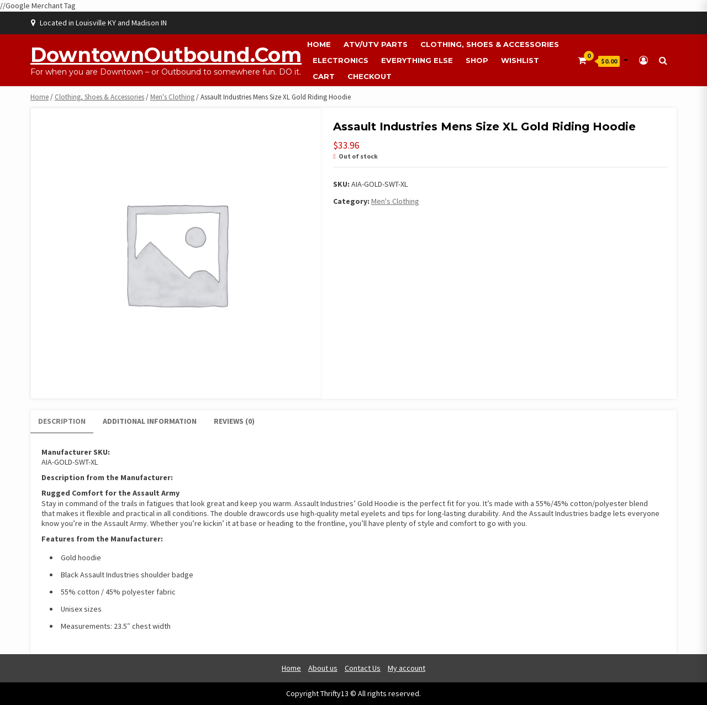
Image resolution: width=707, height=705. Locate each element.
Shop (477, 60)
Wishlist (520, 60)
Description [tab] (62, 421)
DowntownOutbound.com (166, 55)
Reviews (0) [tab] (234, 421)
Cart (324, 76)
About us (322, 668)
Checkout (369, 76)
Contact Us (363, 668)
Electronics (340, 60)
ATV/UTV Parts (376, 44)
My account (406, 668)
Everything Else (417, 60)
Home (319, 44)
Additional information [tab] (150, 421)
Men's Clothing (172, 97)
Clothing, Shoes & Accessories (489, 44)
